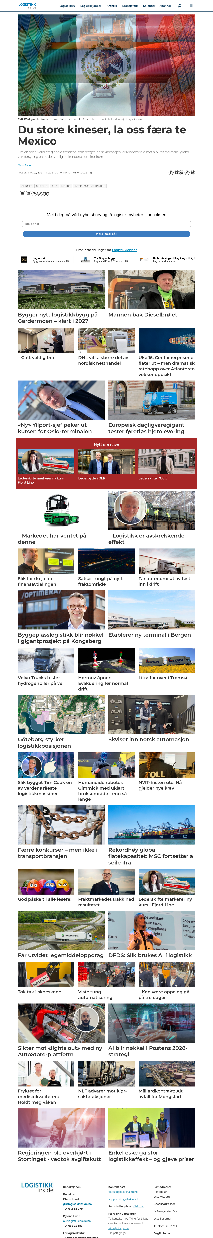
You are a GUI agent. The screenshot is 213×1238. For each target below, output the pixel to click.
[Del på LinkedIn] (176, 172)
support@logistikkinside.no (125, 1199)
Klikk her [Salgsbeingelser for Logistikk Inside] (138, 1206)
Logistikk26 (67, 5)
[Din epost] (106, 224)
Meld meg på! (106, 233)
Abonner (165, 5)
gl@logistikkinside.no (77, 1204)
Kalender (149, 5)
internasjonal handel (90, 186)
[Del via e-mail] (181, 172)
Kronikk (112, 5)
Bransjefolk (130, 5)
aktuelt (26, 186)
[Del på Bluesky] (192, 172)
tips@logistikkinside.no (123, 1191)
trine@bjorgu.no (118, 1228)
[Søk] (179, 6)
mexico (66, 186)
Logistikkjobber (91, 5)
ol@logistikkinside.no (77, 1221)
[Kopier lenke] (187, 172)
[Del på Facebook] (171, 172)
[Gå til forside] (27, 5)
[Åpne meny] (191, 5)
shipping (41, 186)
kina (54, 186)
